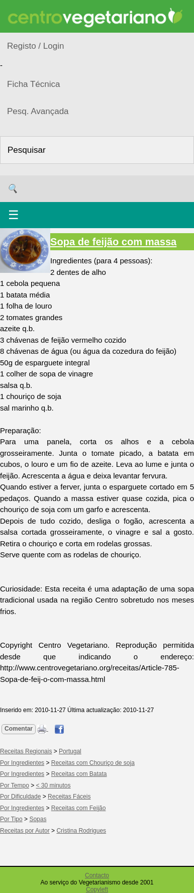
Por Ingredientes (22, 762)
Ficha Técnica (33, 84)
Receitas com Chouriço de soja (93, 762)
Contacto (97, 875)
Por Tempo (14, 785)
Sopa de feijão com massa (113, 241)
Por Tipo (11, 819)
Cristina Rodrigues (81, 830)
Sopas (37, 819)
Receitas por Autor (25, 830)
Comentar (19, 728)
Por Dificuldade (20, 796)
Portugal (70, 751)
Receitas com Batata (79, 773)
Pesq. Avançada (38, 111)
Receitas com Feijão (78, 808)
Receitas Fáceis (69, 796)
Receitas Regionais (26, 751)
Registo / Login (35, 46)
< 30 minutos (53, 785)
